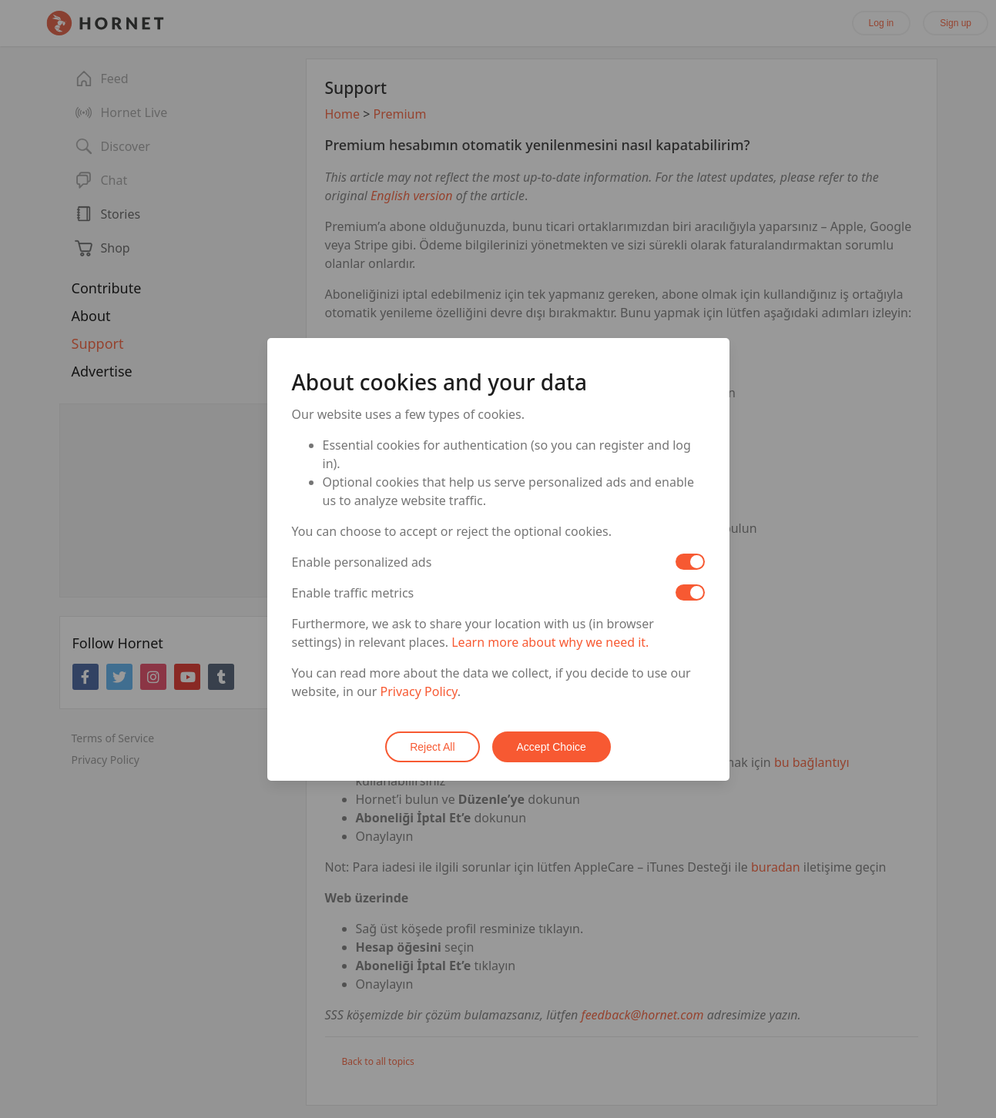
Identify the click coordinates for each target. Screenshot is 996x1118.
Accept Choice (551, 747)
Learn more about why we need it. (550, 642)
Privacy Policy (419, 691)
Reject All (432, 747)
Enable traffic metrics (353, 592)
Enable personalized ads (362, 562)
